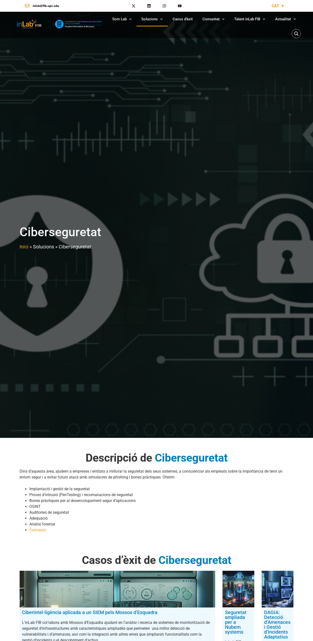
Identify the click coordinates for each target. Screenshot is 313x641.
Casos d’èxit (183, 19)
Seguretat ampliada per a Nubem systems (152, 614)
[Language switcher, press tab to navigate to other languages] (277, 6)
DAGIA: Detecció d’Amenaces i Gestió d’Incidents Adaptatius (250, 614)
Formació (37, 530)
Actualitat (285, 19)
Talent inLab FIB (249, 19)
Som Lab (122, 19)
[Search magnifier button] (296, 33)
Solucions (152, 19)
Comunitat (213, 19)
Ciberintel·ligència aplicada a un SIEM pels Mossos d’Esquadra (56, 614)
